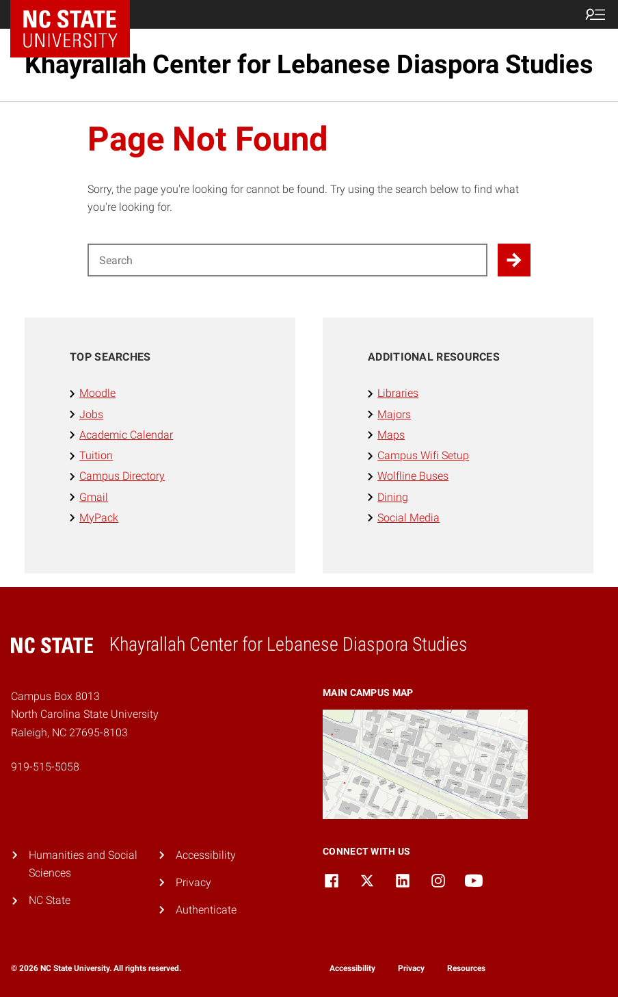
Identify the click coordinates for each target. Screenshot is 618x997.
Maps (391, 434)
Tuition (96, 455)
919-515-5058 (45, 766)
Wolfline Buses (412, 475)
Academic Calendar (126, 434)
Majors (394, 414)
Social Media (408, 517)
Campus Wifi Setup (423, 455)
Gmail (93, 497)
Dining (392, 497)
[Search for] (287, 260)
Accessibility (206, 855)
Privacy (193, 882)
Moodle (97, 393)
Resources (466, 968)
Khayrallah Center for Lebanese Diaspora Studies (309, 64)
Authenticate (206, 909)
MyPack (98, 517)
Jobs (91, 414)
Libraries (397, 393)
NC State (49, 900)
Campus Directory (122, 475)
